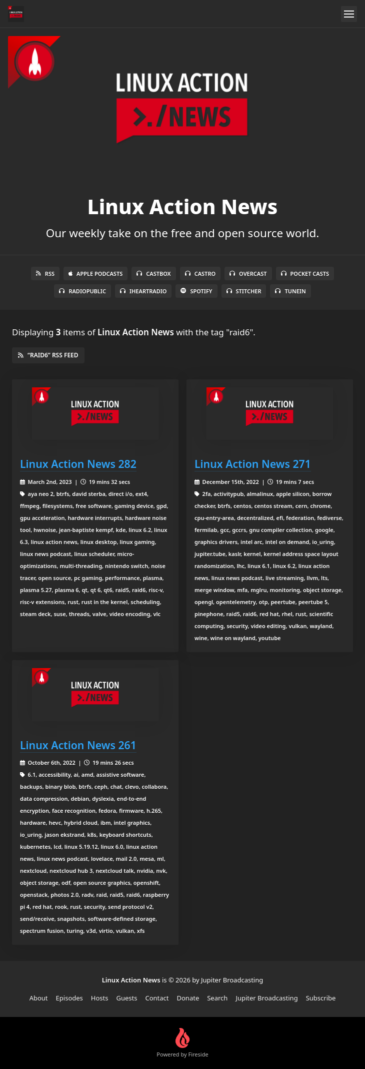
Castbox (153, 273)
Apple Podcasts (95, 273)
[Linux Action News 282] (95, 413)
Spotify (196, 291)
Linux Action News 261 (78, 745)
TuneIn (290, 291)
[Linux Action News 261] (95, 694)
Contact (156, 997)
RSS (45, 273)
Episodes (69, 997)
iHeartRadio (143, 291)
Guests (126, 997)
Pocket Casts (305, 273)
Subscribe (321, 997)
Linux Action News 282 (78, 463)
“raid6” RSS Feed (48, 355)
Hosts (99, 997)
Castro (200, 273)
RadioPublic (82, 291)
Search (217, 997)
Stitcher (244, 291)
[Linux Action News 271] (269, 413)
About (39, 997)
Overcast (248, 273)
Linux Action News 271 (252, 463)
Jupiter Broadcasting (267, 997)
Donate (188, 997)
